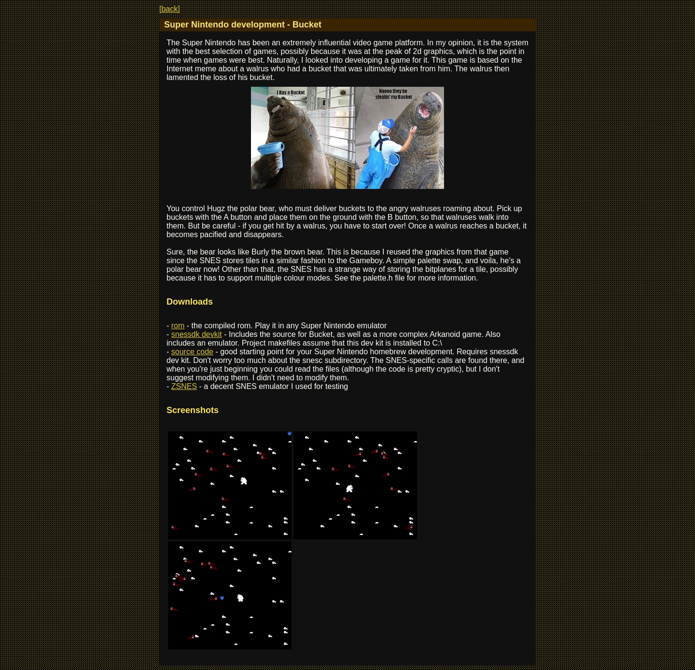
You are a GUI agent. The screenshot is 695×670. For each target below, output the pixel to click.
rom (178, 326)
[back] (169, 9)
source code (192, 352)
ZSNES (184, 386)
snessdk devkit (196, 334)
